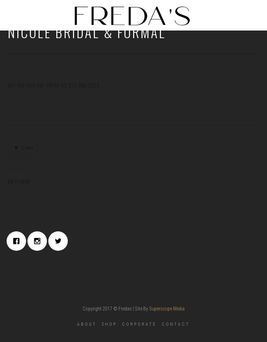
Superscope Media (167, 308)
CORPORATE (139, 324)
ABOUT (87, 324)
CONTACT (176, 324)
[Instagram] (39, 241)
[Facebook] (18, 241)
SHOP (109, 324)
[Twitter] (59, 241)
